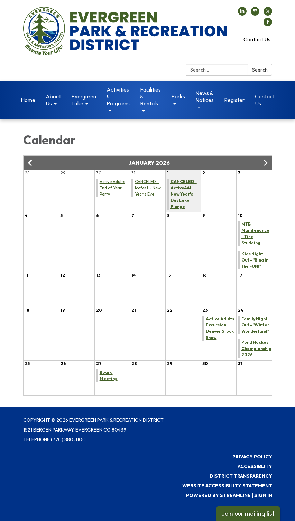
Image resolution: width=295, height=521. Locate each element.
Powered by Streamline (218, 495)
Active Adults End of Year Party (112, 188)
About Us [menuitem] (53, 100)
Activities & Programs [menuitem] (118, 96)
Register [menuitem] (234, 99)
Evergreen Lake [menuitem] (83, 100)
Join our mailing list (248, 514)
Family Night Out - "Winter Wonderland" (255, 325)
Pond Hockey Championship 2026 (256, 348)
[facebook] (268, 24)
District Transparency (241, 476)
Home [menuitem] (28, 99)
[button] (30, 163)
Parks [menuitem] (178, 96)
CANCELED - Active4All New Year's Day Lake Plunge (183, 194)
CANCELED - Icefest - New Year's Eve (148, 188)
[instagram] (255, 13)
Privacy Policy (252, 457)
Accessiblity (255, 466)
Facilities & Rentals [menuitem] (150, 96)
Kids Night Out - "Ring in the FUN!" (254, 260)
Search (260, 70)
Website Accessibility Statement (227, 486)
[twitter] (268, 13)
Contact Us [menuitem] (265, 100)
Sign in (263, 495)
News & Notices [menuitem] (204, 96)
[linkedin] (242, 13)
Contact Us (256, 39)
